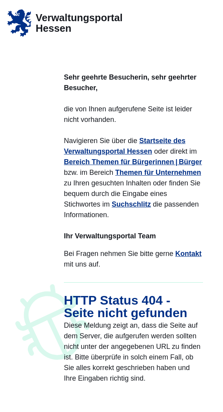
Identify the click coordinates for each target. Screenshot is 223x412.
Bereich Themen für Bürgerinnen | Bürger (133, 162)
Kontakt (188, 254)
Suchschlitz (131, 204)
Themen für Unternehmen (158, 172)
